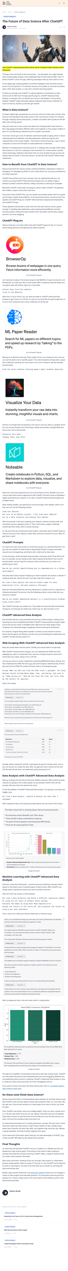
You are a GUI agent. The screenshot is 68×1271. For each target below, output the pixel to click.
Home (4, 12)
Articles (10, 12)
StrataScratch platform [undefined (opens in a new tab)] (37, 1173)
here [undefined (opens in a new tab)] (10, 792)
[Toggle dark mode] (59, 3)
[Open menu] (64, 3)
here (62, 1135)
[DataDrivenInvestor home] (7, 3)
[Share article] (60, 27)
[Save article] (64, 27)
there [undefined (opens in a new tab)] (31, 664)
